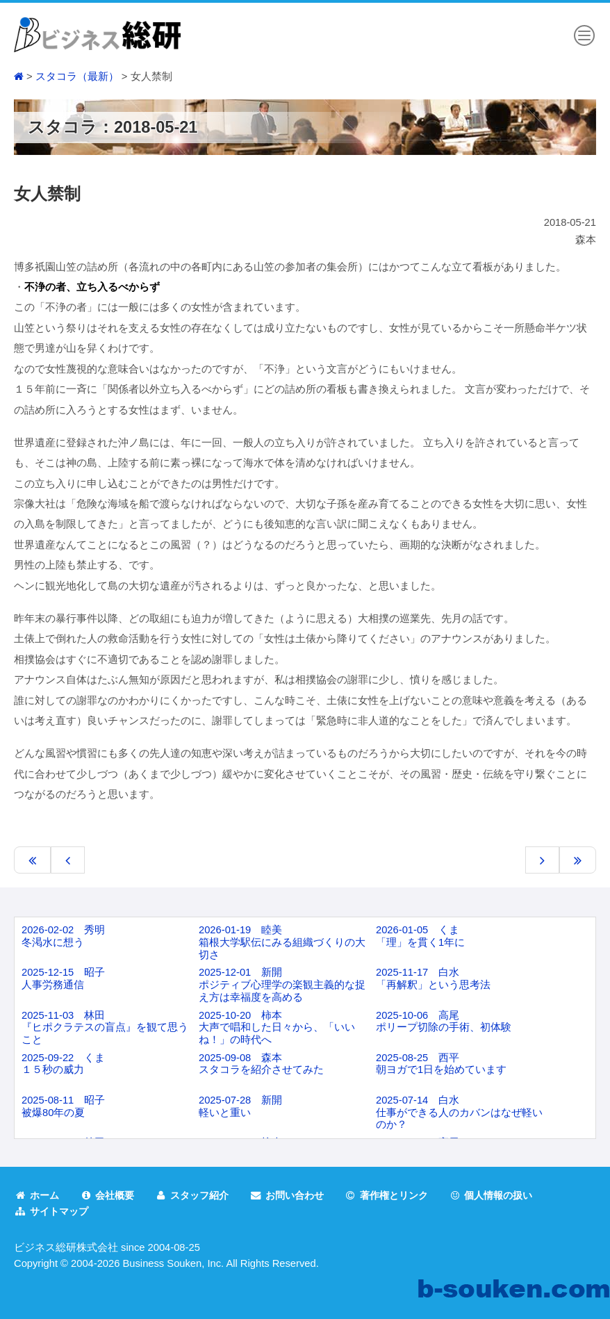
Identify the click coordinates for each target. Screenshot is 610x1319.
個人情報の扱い (512, 1195)
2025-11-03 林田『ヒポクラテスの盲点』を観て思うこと (105, 1027)
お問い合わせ (298, 1195)
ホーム (37, 1195)
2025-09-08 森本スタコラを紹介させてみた (261, 1064)
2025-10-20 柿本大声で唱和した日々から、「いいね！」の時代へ (277, 1027)
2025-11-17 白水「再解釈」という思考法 (433, 978)
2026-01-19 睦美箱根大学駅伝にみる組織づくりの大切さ (282, 942)
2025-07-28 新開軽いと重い (240, 1106)
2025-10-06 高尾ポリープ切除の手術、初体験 (443, 1021)
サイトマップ (53, 1210)
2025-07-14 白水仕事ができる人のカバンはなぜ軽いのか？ (459, 1112)
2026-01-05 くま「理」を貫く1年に (420, 936)
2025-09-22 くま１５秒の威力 (63, 1064)
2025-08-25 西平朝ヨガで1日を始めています (441, 1064)
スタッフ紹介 (199, 1195)
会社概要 (111, 1195)
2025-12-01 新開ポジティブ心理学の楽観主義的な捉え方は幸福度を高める (282, 984)
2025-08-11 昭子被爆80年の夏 (63, 1106)
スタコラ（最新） (77, 76)
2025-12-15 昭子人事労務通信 (63, 978)
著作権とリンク (402, 1195)
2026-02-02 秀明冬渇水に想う (63, 936)
